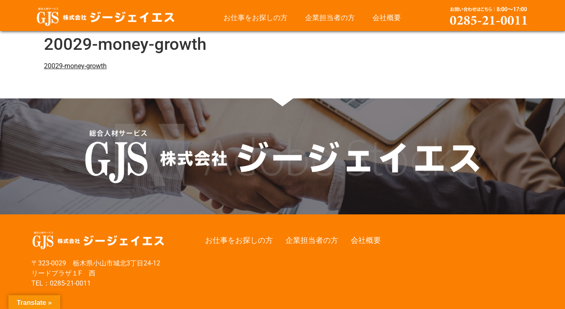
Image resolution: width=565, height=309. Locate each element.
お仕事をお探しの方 (255, 17)
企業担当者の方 (330, 17)
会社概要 (386, 17)
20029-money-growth (75, 66)
